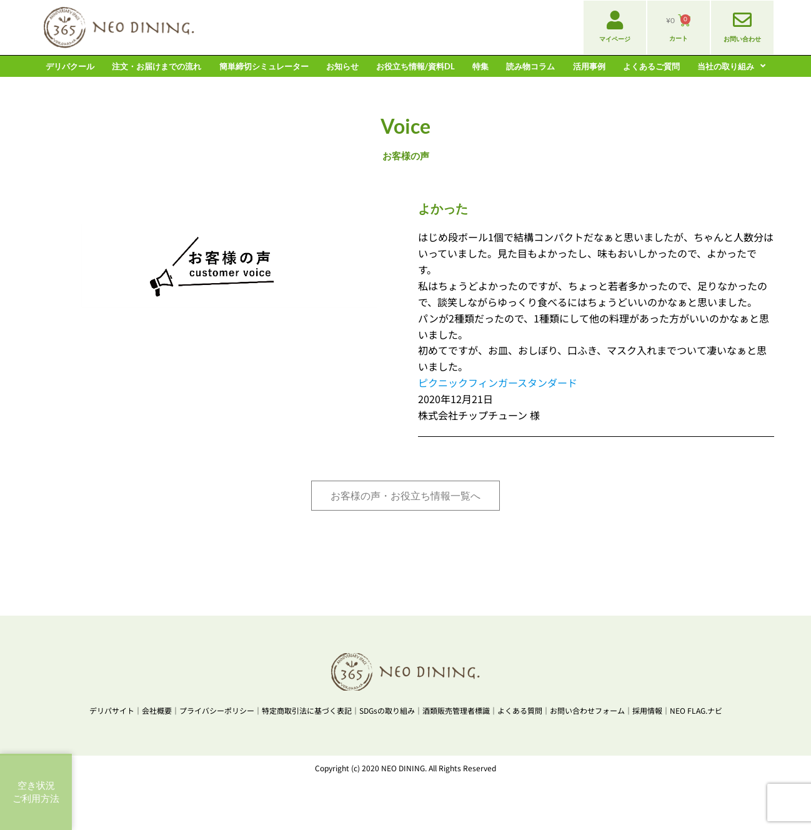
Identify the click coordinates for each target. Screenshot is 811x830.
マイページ (614, 38)
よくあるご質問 (651, 66)
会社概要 (157, 710)
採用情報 (647, 710)
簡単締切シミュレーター (264, 66)
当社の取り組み (731, 66)
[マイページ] (614, 20)
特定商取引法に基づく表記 (307, 710)
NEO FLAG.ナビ (696, 710)
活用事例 (589, 66)
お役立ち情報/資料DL (415, 66)
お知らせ (342, 66)
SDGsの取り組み (387, 710)
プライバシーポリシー (216, 710)
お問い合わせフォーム (587, 710)
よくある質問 (519, 710)
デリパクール (70, 66)
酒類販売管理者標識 (456, 710)
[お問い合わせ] (742, 20)
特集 (480, 66)
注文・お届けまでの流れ (156, 66)
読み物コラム (530, 66)
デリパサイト (111, 710)
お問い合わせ (742, 38)
